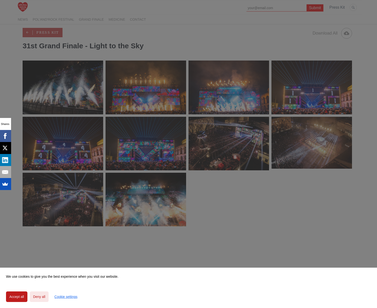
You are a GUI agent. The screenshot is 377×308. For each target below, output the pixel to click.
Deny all (39, 297)
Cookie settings (65, 297)
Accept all (16, 297)
